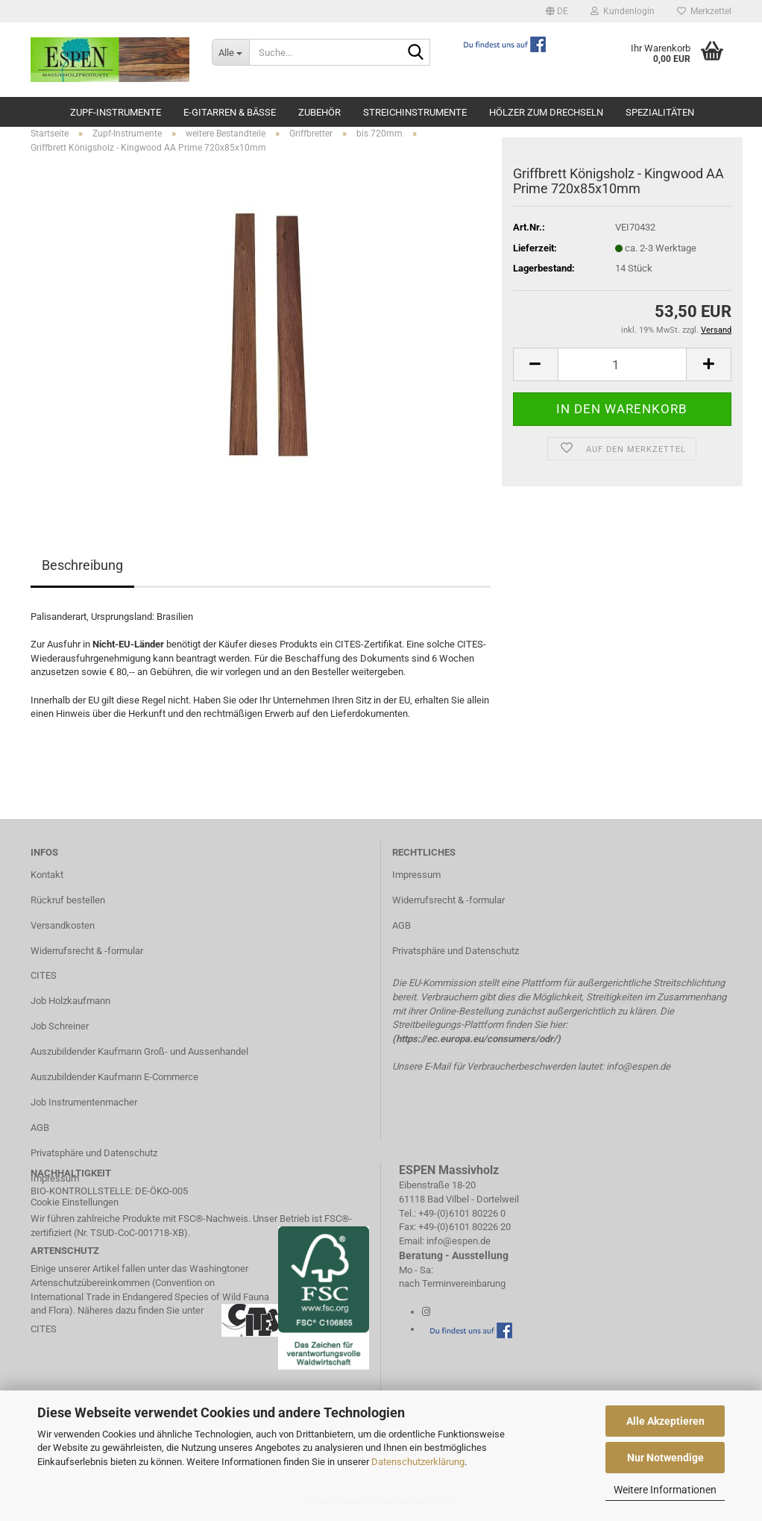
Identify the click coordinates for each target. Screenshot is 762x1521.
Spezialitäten (660, 112)
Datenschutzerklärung (418, 1461)
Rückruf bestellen (68, 900)
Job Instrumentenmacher (84, 1102)
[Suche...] (230, 52)
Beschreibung (82, 565)
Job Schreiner (60, 1026)
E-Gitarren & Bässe (229, 112)
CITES (44, 975)
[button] (557, 11)
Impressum (416, 874)
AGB (40, 1127)
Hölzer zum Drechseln (546, 112)
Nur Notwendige (665, 1458)
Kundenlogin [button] (623, 11)
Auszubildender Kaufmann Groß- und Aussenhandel (139, 1051)
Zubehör (319, 112)
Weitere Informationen (665, 1490)
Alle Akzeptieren (665, 1421)
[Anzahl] (622, 364)
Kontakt (47, 874)
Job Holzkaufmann (70, 1000)
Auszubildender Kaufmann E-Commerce (114, 1076)
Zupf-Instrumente (115, 112)
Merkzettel (704, 11)
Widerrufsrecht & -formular (87, 950)
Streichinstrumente (415, 112)
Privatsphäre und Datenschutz (94, 1152)
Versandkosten (63, 925)
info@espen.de (638, 1066)
